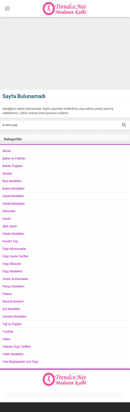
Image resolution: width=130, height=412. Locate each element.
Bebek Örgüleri (12, 166)
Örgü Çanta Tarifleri (15, 256)
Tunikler (7, 331)
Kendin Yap (10, 241)
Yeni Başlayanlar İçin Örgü (20, 361)
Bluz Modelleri (12, 181)
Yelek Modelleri (12, 354)
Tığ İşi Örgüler (12, 324)
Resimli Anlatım (13, 301)
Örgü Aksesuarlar (14, 248)
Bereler (7, 173)
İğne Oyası (9, 226)
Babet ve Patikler (13, 158)
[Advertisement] (65, 53)
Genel (6, 218)
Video (6, 339)
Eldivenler (8, 211)
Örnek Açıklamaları (15, 279)
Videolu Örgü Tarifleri (16, 346)
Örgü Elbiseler (11, 263)
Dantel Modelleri (13, 203)
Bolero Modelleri (13, 188)
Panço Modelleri (13, 286)
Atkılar (6, 151)
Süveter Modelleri (14, 316)
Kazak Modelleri (13, 233)
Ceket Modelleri (13, 196)
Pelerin (7, 294)
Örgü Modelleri (12, 271)
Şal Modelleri (11, 309)
